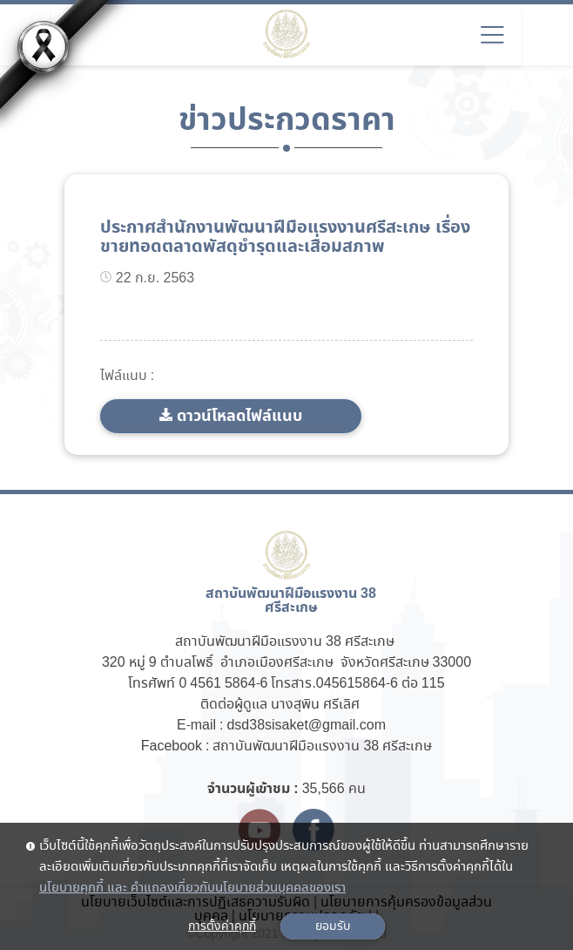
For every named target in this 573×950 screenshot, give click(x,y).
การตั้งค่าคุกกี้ (222, 926)
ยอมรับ (332, 926)
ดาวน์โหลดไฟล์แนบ (239, 416)
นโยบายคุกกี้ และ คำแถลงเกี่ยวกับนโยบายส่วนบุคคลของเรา (192, 888)
